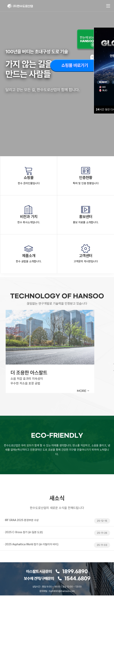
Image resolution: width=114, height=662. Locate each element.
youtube (62, 607)
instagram (52, 607)
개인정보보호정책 (63, 618)
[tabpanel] (57, 379)
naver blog (42, 607)
